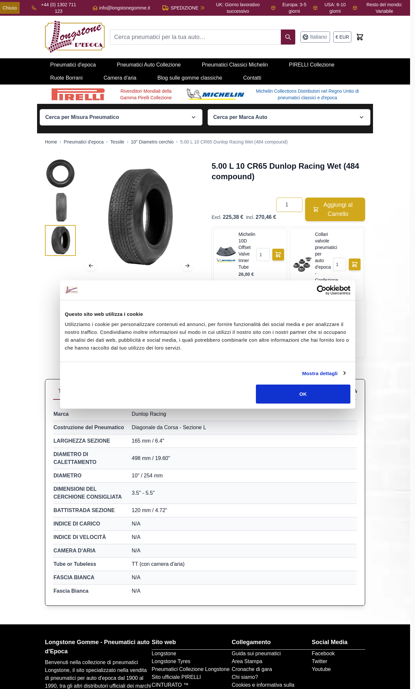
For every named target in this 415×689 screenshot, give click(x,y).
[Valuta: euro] (342, 37)
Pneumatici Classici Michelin (235, 64)
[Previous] (91, 266)
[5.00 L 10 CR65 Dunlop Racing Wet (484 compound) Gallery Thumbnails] (60, 207)
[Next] (187, 266)
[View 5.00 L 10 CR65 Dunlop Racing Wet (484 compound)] (60, 173)
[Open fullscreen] (139, 217)
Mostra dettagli (320, 373)
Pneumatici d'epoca (73, 64)
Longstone (164, 653)
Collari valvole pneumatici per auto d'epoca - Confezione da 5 (322, 260)
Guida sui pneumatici (256, 653)
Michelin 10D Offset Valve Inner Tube (246, 251)
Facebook (323, 653)
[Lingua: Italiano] (315, 37)
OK (303, 394)
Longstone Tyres (171, 661)
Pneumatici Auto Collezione (149, 64)
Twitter (319, 661)
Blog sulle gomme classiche (189, 78)
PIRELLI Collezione (312, 64)
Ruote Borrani (66, 78)
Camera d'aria (120, 78)
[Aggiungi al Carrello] (278, 254)
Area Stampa (247, 661)
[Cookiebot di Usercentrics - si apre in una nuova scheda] (321, 290)
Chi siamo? (245, 677)
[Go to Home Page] (51, 142)
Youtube (321, 669)
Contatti (252, 78)
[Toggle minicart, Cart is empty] (360, 37)
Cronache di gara (252, 669)
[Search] (288, 37)
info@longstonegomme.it (124, 7)
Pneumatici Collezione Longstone (190, 669)
